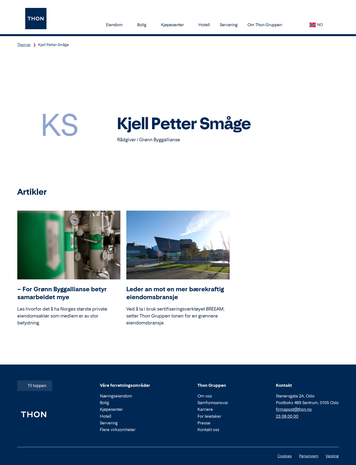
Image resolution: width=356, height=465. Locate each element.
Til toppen (34, 385)
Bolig (144, 24)
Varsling (332, 456)
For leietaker (209, 416)
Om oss (205, 395)
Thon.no (23, 45)
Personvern (308, 456)
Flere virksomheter (117, 429)
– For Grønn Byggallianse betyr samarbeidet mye (62, 293)
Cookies (285, 456)
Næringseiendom (116, 395)
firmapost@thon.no (294, 409)
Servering (229, 24)
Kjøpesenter (175, 24)
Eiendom (116, 24)
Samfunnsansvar (213, 402)
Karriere (205, 409)
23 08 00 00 (287, 416)
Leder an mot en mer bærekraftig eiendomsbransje (175, 293)
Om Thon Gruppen (267, 24)
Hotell (204, 24)
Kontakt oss (208, 429)
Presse (204, 422)
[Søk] (297, 24)
